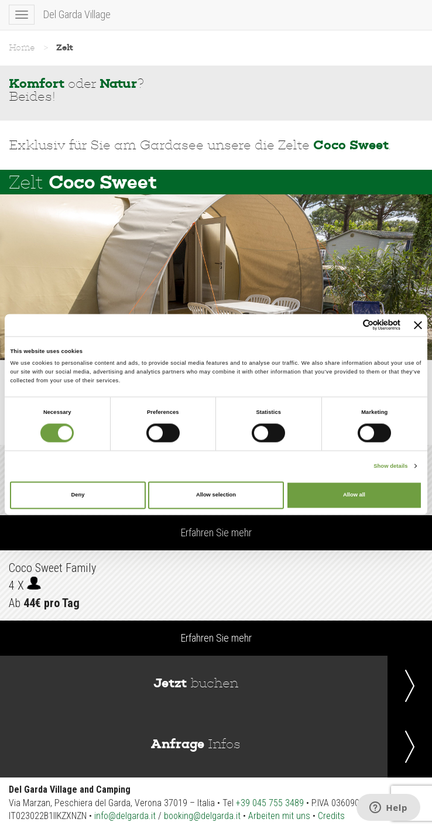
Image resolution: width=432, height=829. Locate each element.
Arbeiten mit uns (279, 815)
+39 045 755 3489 (270, 803)
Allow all (354, 495)
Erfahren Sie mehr (216, 532)
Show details (390, 466)
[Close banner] (418, 325)
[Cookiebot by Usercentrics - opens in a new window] (349, 325)
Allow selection (216, 495)
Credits (331, 815)
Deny (78, 495)
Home (22, 47)
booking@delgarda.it (202, 815)
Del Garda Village (77, 14)
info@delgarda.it (125, 815)
